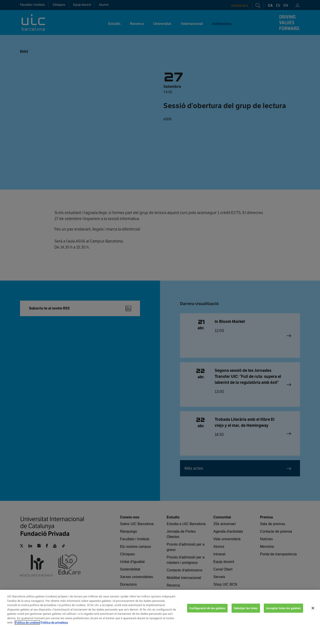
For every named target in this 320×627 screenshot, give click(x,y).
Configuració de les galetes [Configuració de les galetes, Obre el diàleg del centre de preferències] (207, 611)
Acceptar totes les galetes (283, 611)
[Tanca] (313, 611)
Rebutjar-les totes (246, 611)
